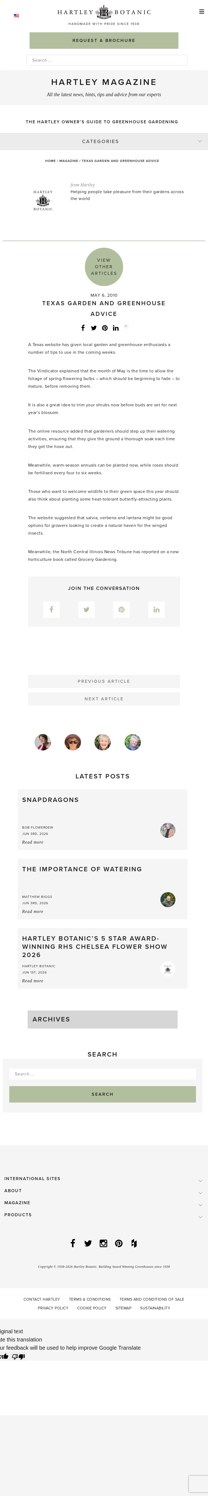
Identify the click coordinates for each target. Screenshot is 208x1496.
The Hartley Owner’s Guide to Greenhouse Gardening (102, 122)
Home (50, 161)
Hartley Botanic (38, 966)
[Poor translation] (18, 1356)
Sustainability (155, 1308)
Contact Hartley (42, 1299)
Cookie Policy (92, 1308)
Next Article (104, 699)
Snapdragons (50, 800)
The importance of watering (82, 869)
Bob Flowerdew (37, 827)
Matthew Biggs (37, 897)
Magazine (68, 161)
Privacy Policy (53, 1308)
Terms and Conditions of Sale (152, 1299)
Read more (33, 842)
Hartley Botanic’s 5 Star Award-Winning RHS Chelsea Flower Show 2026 (95, 947)
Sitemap (123, 1308)
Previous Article (104, 681)
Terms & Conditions (90, 1299)
